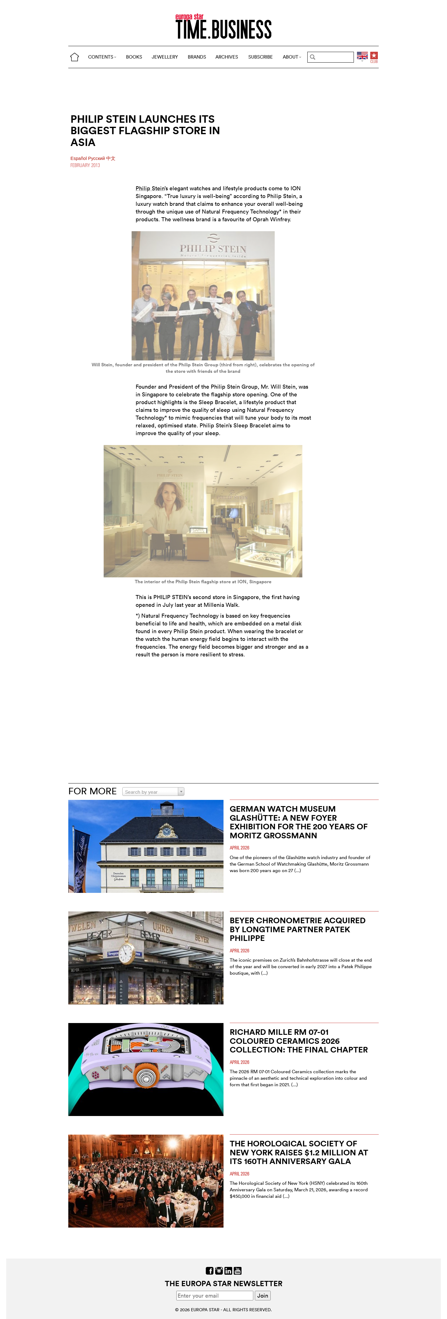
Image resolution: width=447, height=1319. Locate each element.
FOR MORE (92, 791)
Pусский (97, 158)
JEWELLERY (165, 57)
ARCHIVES (226, 57)
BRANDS (197, 57)
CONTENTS (102, 57)
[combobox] (153, 791)
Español (79, 158)
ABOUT (292, 57)
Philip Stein (150, 188)
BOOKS (134, 57)
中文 (110, 158)
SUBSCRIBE (260, 57)
